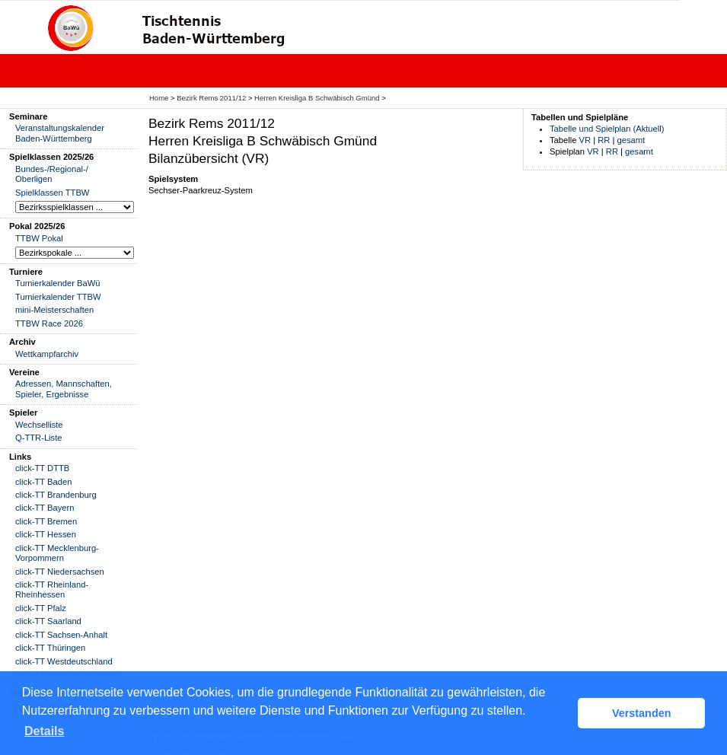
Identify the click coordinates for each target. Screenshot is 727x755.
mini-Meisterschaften (54, 309)
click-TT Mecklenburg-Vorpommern (57, 552)
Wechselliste (39, 424)
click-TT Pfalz (40, 608)
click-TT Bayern (45, 507)
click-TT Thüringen (50, 647)
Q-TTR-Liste (38, 437)
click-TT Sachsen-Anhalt (61, 634)
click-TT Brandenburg (56, 494)
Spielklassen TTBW (52, 192)
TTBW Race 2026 (49, 323)
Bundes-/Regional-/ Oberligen (51, 173)
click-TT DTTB (42, 468)
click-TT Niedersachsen (59, 571)
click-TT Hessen (45, 534)
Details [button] (44, 731)
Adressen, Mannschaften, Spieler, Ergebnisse (63, 388)
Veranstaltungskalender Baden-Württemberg (59, 132)
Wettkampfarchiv (46, 353)
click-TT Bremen (46, 521)
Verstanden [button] (641, 713)
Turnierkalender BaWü (57, 283)
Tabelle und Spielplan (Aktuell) (607, 128)
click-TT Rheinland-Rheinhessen (51, 589)
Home (158, 98)
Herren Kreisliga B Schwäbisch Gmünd (316, 98)
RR (604, 140)
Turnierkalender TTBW (58, 296)
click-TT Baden (43, 481)
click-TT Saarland (48, 621)
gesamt (631, 140)
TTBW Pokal (39, 238)
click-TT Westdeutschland (64, 661)
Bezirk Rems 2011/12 (211, 98)
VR (585, 140)
